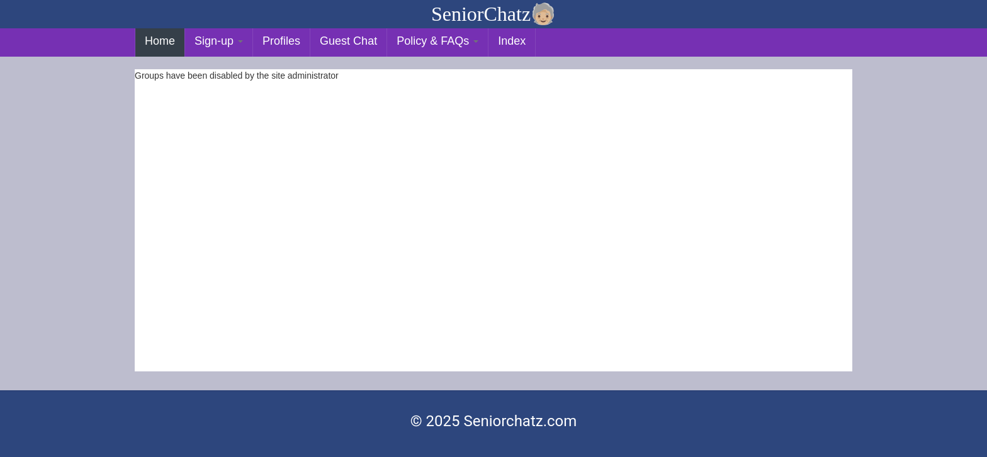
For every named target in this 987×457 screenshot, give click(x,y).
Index (512, 41)
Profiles (281, 41)
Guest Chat (348, 41)
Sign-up (219, 41)
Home (160, 41)
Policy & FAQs (437, 41)
